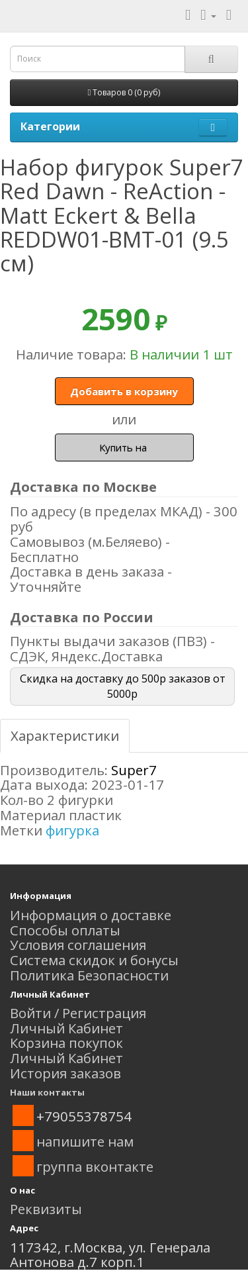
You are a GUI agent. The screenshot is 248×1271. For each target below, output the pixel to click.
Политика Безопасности (89, 975)
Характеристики (65, 735)
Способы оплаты (65, 930)
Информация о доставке (90, 915)
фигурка (72, 830)
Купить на (124, 447)
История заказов (65, 1073)
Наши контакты (47, 1092)
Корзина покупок (66, 1042)
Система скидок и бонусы (94, 960)
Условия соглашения (78, 944)
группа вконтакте (94, 1166)
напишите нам (85, 1141)
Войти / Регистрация (78, 1013)
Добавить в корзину (124, 391)
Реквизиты (46, 1209)
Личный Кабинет (66, 1028)
